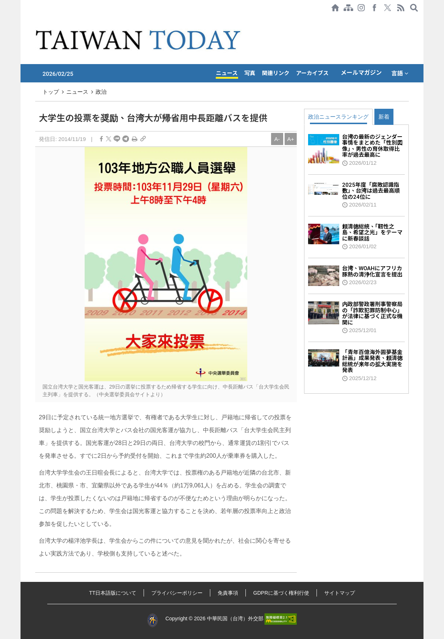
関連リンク (275, 73)
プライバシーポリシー (177, 593)
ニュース (227, 73)
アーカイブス (312, 73)
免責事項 (228, 593)
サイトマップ (339, 593)
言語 (399, 73)
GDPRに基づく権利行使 (281, 593)
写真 (249, 73)
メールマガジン (361, 72)
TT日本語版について (112, 593)
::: (23, 19)
